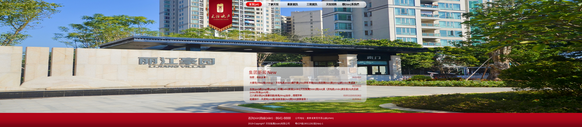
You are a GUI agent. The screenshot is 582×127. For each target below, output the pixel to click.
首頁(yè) (254, 4)
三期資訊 (312, 4)
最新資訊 (292, 4)
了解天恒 (273, 4)
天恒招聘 (331, 4)
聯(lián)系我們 (350, 4)
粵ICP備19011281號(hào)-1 (309, 123)
